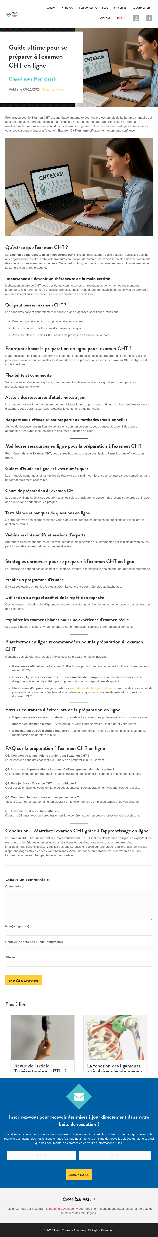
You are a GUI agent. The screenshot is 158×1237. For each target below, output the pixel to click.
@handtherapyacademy (62, 1206)
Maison (51, 8)
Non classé (45, 79)
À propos (67, 8)
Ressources (86, 8)
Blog (105, 8)
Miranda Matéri (53, 89)
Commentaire (14, 886)
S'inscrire (120, 8)
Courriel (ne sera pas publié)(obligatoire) (34, 942)
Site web (11, 957)
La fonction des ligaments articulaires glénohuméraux (115, 1068)
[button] (96, 8)
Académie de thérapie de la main (94, 688)
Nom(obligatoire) (17, 926)
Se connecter (141, 8)
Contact (105, 18)
